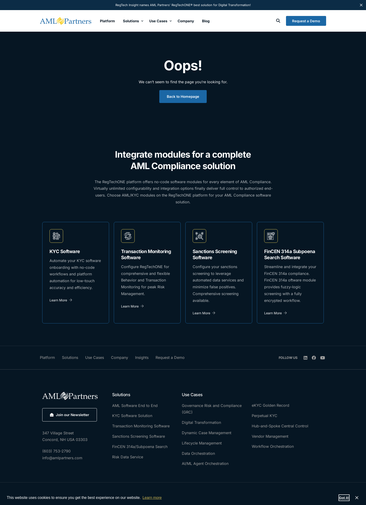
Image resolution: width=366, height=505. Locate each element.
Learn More (61, 300)
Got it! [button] (344, 498)
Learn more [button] (152, 498)
